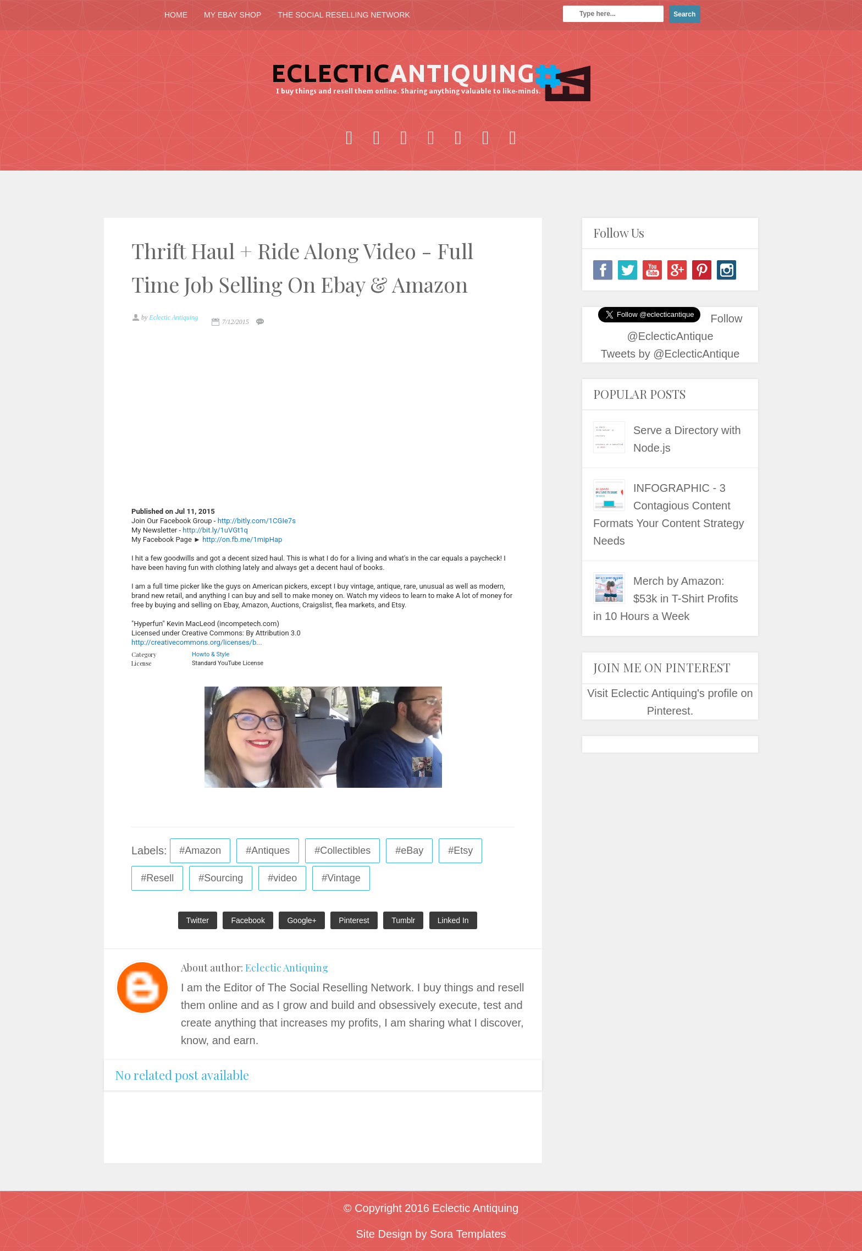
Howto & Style (210, 654)
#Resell (157, 878)
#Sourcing (220, 878)
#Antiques (268, 850)
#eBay (409, 850)
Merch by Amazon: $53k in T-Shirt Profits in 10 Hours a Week (665, 598)
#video (282, 878)
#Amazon (200, 850)
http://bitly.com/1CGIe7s (257, 521)
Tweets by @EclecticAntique (670, 354)
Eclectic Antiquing (286, 967)
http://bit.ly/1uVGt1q (215, 530)
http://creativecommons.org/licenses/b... (196, 642)
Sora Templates (468, 1234)
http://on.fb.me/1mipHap (242, 539)
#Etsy (460, 850)
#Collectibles (342, 850)
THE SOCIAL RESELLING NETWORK (344, 14)
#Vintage (341, 878)
